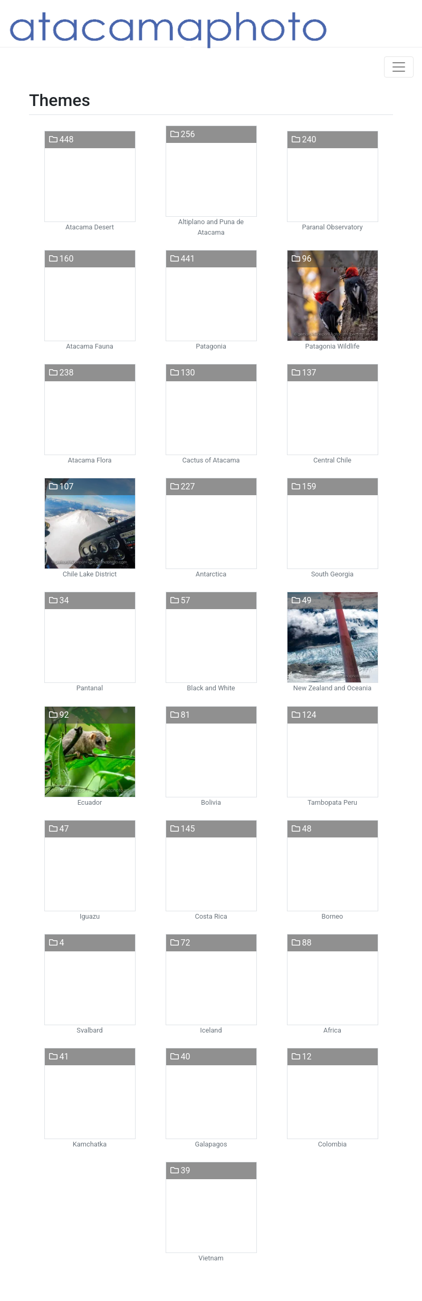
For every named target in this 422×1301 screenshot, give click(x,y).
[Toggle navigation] (399, 67)
